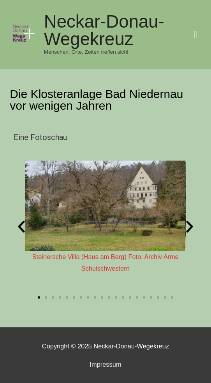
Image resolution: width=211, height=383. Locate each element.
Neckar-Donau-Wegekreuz (104, 30)
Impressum (105, 364)
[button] (39, 297)
